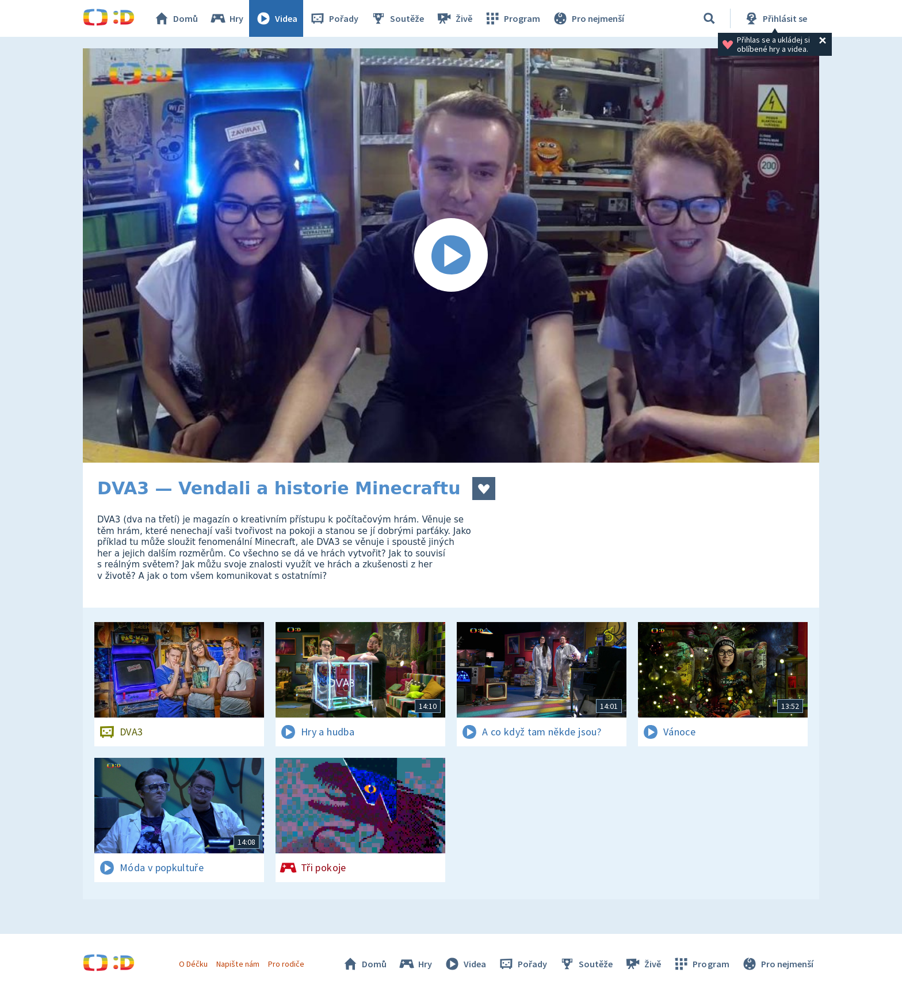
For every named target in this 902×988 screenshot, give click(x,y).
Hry (226, 18)
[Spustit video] (451, 255)
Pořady (333, 18)
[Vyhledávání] (709, 18)
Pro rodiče (286, 964)
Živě (453, 18)
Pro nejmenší (588, 18)
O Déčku (193, 964)
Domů (175, 18)
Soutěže (397, 18)
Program (512, 18)
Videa (276, 18)
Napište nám (237, 964)
